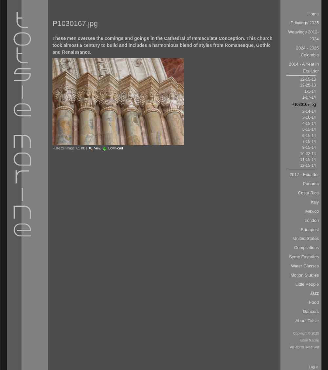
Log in (313, 367)
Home (313, 13)
